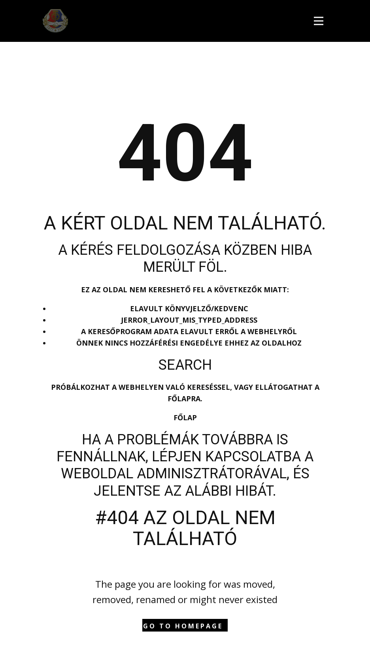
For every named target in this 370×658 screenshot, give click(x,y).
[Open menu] (320, 20)
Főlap (185, 417)
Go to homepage (183, 626)
